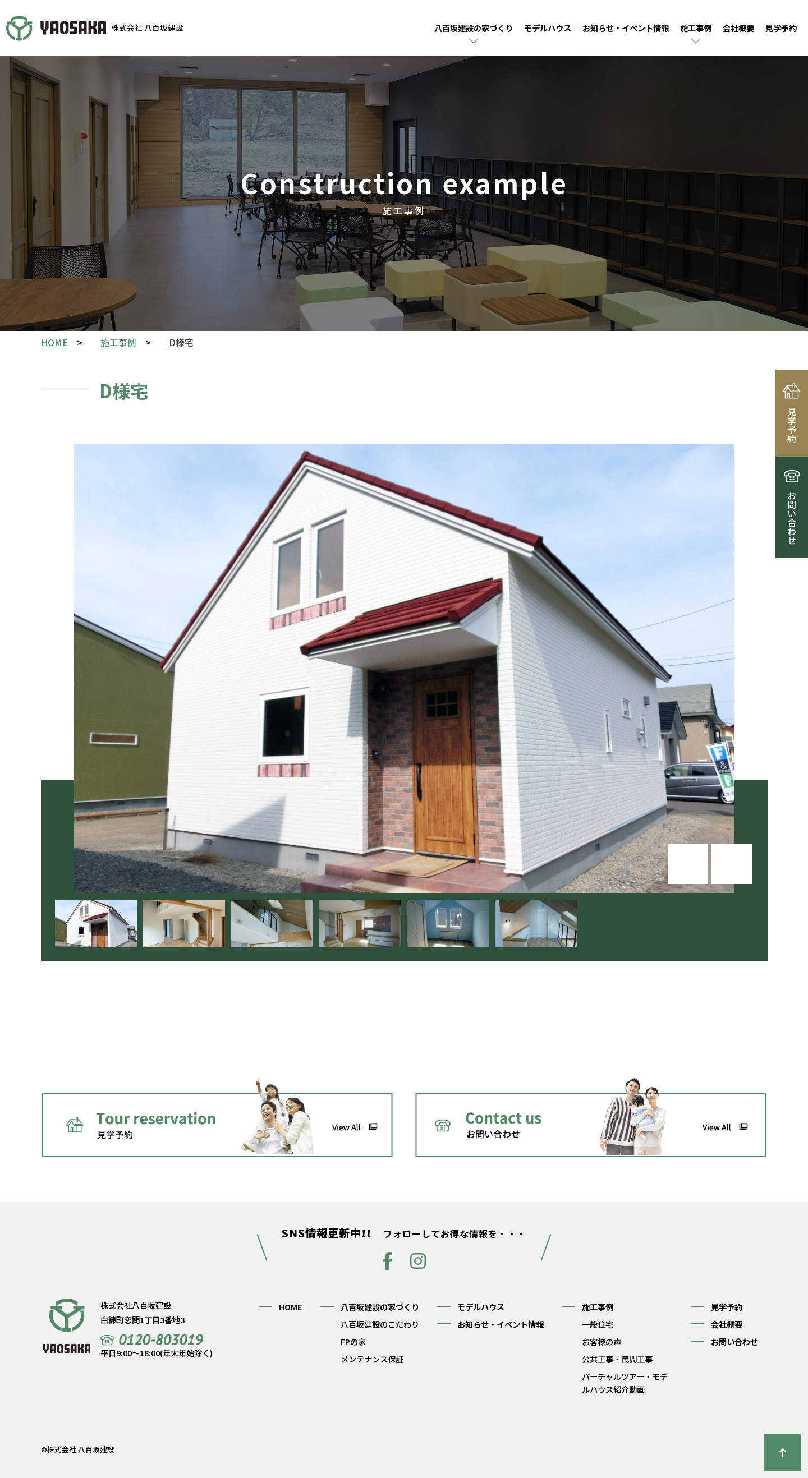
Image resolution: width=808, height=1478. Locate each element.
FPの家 (353, 1341)
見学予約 (781, 28)
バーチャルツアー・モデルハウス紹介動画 (625, 1382)
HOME (290, 1307)
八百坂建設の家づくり (473, 28)
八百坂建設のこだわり (380, 1324)
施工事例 (695, 28)
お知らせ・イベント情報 (625, 28)
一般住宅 (597, 1324)
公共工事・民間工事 (617, 1359)
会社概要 (738, 28)
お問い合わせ (734, 1341)
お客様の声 (601, 1341)
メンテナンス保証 (372, 1359)
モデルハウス (547, 28)
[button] (731, 864)
